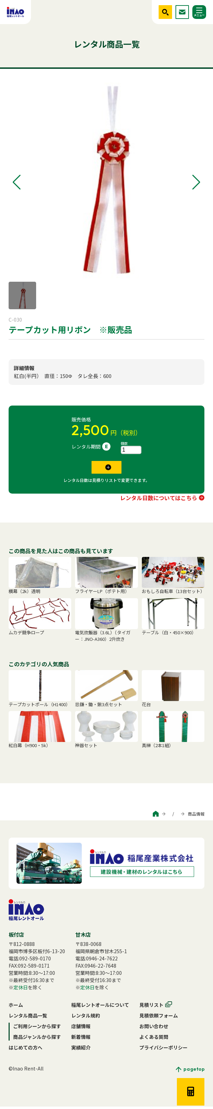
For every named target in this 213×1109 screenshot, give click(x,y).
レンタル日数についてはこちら (158, 500)
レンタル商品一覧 (28, 1017)
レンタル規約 (85, 1017)
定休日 (20, 989)
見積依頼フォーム (158, 1017)
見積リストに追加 (102, 468)
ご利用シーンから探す (107, 816)
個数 (124, 443)
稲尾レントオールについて (100, 1007)
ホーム (16, 1007)
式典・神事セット (28, 346)
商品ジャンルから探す (157, 816)
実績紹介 (80, 1049)
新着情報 (80, 1039)
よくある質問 (153, 1039)
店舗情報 (80, 1028)
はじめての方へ (25, 1049)
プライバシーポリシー (163, 1049)
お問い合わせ (153, 1028)
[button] (16, 182)
